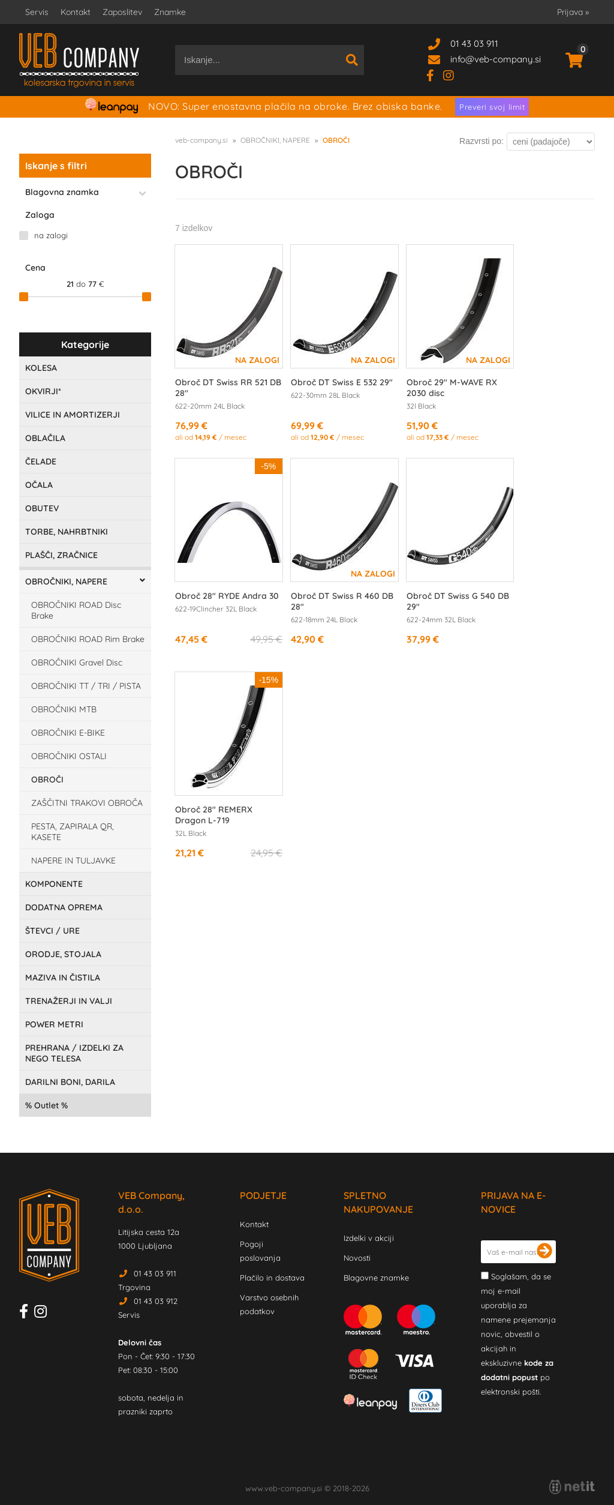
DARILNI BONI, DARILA (70, 1082)
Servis (37, 12)
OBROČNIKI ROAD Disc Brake (76, 610)
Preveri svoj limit (492, 107)
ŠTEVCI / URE (52, 930)
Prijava (573, 12)
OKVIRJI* (43, 391)
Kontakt (76, 12)
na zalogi (51, 235)
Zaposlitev (122, 12)
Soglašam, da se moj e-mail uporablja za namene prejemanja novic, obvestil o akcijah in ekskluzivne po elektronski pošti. (518, 1334)
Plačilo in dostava (272, 1277)
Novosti (357, 1258)
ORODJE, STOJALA (63, 954)
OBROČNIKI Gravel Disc (76, 662)
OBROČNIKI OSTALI (69, 756)
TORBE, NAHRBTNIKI (66, 531)
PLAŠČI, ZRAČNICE (61, 555)
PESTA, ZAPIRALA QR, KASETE (72, 832)
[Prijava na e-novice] (544, 1251)
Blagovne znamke (376, 1277)
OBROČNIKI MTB (64, 709)
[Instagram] (453, 74)
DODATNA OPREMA (64, 907)
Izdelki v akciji (369, 1238)
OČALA (39, 484)
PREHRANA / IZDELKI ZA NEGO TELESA (74, 1053)
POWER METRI (54, 1024)
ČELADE (40, 461)
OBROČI (47, 779)
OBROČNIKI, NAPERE (66, 581)
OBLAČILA (45, 438)
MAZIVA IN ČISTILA (62, 977)
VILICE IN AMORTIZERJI (72, 414)
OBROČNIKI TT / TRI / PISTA (86, 685)
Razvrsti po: (481, 141)
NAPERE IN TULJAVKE (73, 860)
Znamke (170, 12)
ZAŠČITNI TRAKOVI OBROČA (87, 803)
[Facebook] (434, 74)
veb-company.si (201, 140)
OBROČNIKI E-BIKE (68, 732)
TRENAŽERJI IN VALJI (68, 1001)
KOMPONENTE (54, 884)
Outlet (46, 1105)
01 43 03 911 (474, 43)
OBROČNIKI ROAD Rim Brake (88, 639)
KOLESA (41, 367)
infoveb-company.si (495, 59)
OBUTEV (42, 508)
